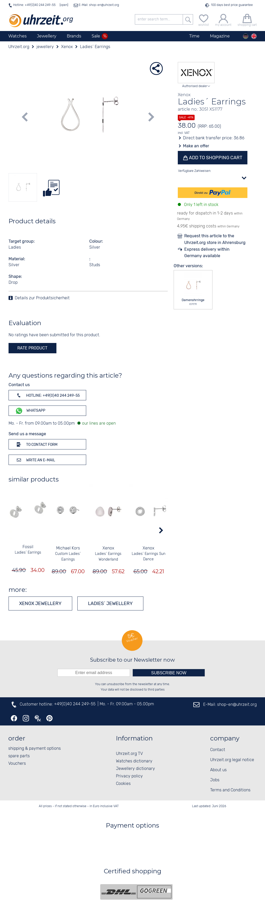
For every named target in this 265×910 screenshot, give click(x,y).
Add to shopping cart (215, 157)
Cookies (123, 783)
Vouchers (17, 763)
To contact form (36, 444)
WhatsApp (30, 411)
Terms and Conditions (230, 790)
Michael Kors (68, 548)
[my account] (223, 19)
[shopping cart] (247, 19)
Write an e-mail (35, 460)
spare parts (19, 756)
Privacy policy (129, 776)
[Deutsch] (245, 36)
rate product (32, 348)
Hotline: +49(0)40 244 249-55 (34, 5)
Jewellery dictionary (135, 768)
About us (218, 770)
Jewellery (46, 36)
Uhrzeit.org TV (129, 753)
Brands (74, 36)
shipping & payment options (34, 748)
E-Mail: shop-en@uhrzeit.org (98, 5)
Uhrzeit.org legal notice (232, 760)
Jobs (214, 780)
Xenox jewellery (40, 603)
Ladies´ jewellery (110, 603)
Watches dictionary (134, 761)
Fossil (27, 547)
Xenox (108, 548)
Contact (217, 750)
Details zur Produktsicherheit (42, 298)
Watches (17, 36)
